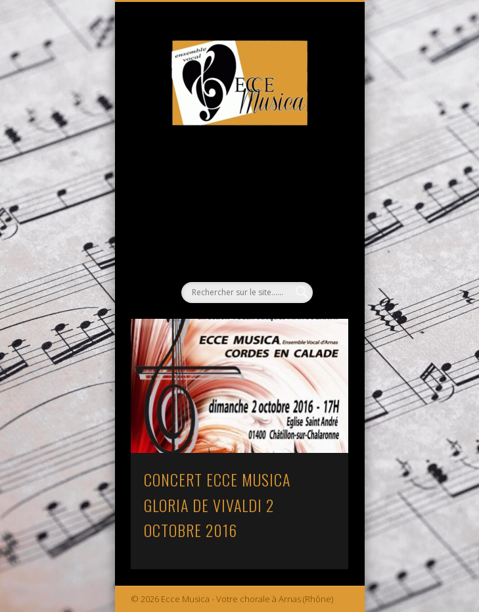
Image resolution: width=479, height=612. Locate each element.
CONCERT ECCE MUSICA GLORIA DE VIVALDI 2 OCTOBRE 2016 (217, 504)
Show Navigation (316, 117)
